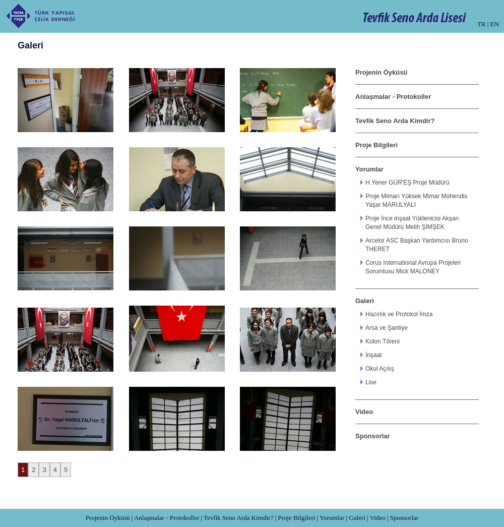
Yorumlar (369, 169)
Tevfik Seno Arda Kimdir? (394, 121)
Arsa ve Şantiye (386, 327)
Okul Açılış (379, 368)
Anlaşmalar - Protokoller (393, 96)
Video (364, 412)
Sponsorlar (372, 436)
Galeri (364, 301)
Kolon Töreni (382, 341)
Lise (370, 382)
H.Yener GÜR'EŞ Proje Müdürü (407, 182)
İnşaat (373, 355)
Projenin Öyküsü (381, 72)
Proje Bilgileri (376, 145)
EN (494, 24)
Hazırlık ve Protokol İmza (398, 314)
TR (481, 24)
